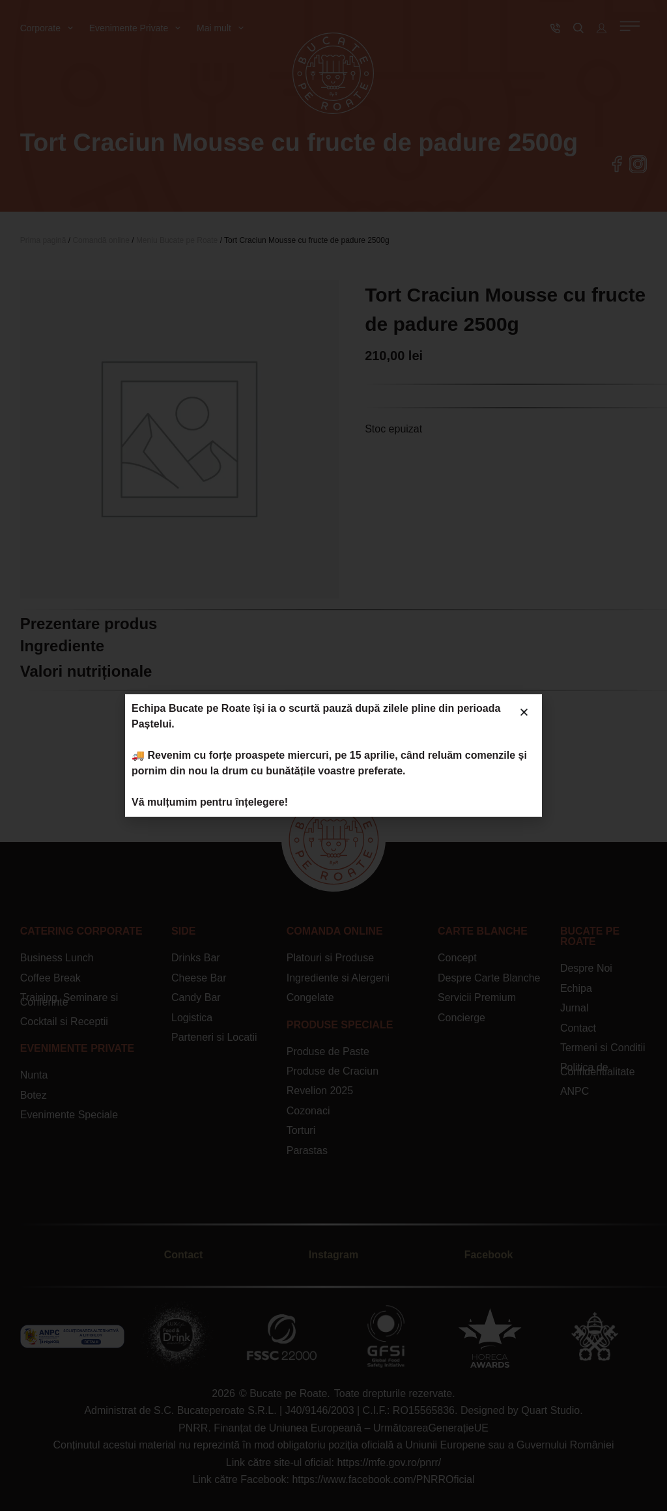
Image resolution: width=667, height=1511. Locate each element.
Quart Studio (550, 1410)
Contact (578, 1028)
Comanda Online (335, 931)
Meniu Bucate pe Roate (177, 240)
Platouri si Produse (330, 957)
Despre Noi (586, 968)
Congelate (310, 997)
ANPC (574, 1091)
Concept (457, 957)
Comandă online (100, 240)
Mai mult (223, 28)
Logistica (191, 1017)
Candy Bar (196, 997)
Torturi (301, 1130)
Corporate (49, 28)
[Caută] (578, 28)
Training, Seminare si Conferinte (69, 999)
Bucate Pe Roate (589, 936)
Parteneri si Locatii (214, 1037)
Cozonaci (308, 1110)
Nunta (34, 1074)
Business (41, 957)
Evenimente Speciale (69, 1114)
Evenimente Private (137, 28)
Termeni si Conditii (603, 1047)
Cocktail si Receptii (64, 1021)
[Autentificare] (601, 28)
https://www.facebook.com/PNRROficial (383, 1479)
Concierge (461, 1017)
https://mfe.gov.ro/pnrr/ (389, 1462)
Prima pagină (43, 240)
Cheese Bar (199, 977)
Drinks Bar (195, 957)
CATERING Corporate (81, 931)
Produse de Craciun (332, 1071)
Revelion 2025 (320, 1090)
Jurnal (574, 1007)
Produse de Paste (328, 1051)
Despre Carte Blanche (489, 977)
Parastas (307, 1150)
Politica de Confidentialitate (597, 1069)
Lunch (78, 957)
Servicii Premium (477, 997)
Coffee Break (50, 977)
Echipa (576, 988)
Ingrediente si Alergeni (338, 977)
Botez (33, 1095)
